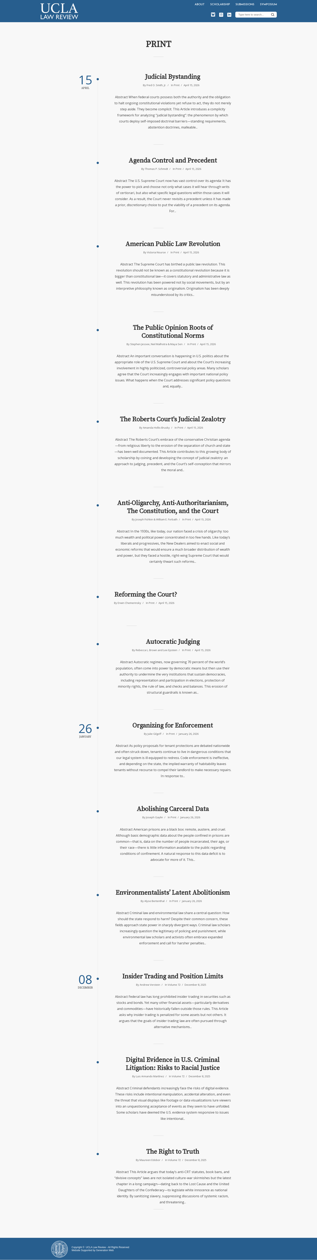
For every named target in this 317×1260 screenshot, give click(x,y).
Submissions (245, 4)
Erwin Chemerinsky (129, 603)
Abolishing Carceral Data (173, 809)
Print (177, 85)
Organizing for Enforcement (172, 726)
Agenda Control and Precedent (173, 161)
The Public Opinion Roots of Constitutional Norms (173, 332)
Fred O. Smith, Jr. (156, 85)
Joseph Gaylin (154, 817)
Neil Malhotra (159, 344)
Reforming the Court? (145, 595)
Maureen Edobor (149, 1160)
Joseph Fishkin (144, 519)
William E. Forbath (167, 519)
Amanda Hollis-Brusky (156, 427)
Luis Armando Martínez (150, 1076)
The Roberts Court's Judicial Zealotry (172, 419)
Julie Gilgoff (154, 734)
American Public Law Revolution (172, 244)
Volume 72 (174, 984)
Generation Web (105, 1250)
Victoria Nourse (156, 252)
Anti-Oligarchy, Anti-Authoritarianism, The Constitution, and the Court (172, 507)
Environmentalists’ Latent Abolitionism (173, 893)
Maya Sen (176, 344)
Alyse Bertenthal (154, 901)
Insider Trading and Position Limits (172, 977)
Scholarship (220, 4)
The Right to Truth (172, 1152)
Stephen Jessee (140, 344)
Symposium (268, 4)
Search (273, 14)
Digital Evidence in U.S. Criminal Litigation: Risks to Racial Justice (173, 1064)
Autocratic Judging (173, 642)
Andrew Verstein (150, 984)
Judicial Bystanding (172, 77)
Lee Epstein (170, 650)
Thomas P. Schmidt (156, 169)
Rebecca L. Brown (146, 650)
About (200, 4)
